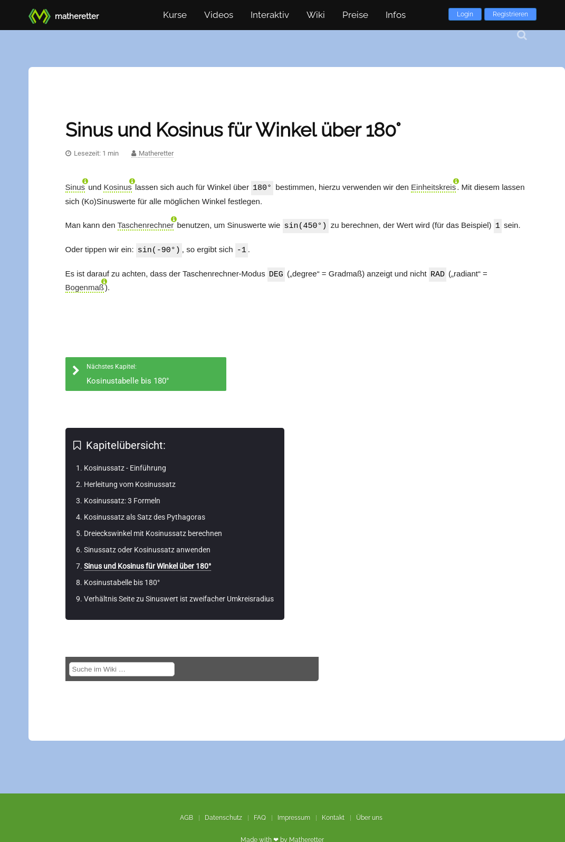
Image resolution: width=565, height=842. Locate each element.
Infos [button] (396, 14)
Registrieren (510, 14)
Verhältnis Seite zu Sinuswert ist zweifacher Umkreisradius (179, 596)
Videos (218, 14)
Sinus (75, 187)
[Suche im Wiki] (122, 667)
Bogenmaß (84, 285)
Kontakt (333, 817)
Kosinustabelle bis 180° (122, 580)
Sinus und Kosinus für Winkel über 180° (147, 564)
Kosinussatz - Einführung (125, 466)
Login (465, 14)
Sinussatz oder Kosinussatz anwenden (147, 547)
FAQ (260, 817)
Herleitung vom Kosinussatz (130, 482)
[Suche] (522, 35)
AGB (186, 817)
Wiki (316, 14)
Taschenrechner (146, 224)
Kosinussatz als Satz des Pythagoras (144, 515)
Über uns (369, 817)
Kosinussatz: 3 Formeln (122, 498)
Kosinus (117, 187)
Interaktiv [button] (270, 14)
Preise (355, 14)
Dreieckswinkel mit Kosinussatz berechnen (153, 531)
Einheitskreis (433, 187)
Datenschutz (223, 817)
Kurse (175, 14)
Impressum (293, 817)
